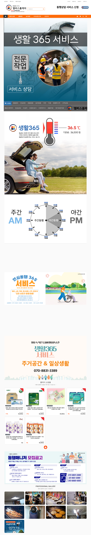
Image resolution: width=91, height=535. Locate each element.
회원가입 (74, 1)
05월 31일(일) (18, 1)
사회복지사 (42, 108)
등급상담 (18, 108)
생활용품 (20, 16)
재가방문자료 (59, 108)
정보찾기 (79, 1)
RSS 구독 (11, 1)
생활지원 (50, 108)
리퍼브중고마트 (37, 16)
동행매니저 (56, 103)
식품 (49, 103)
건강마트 (46, 16)
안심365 (23, 103)
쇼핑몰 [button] (8, 103)
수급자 (25, 108)
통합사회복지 (9, 108)
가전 (44, 103)
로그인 (69, 1)
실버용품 (28, 16)
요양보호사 (32, 108)
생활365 (15, 103)
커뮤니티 (85, 1)
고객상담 (65, 103)
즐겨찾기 (6, 1)
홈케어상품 (12, 16)
